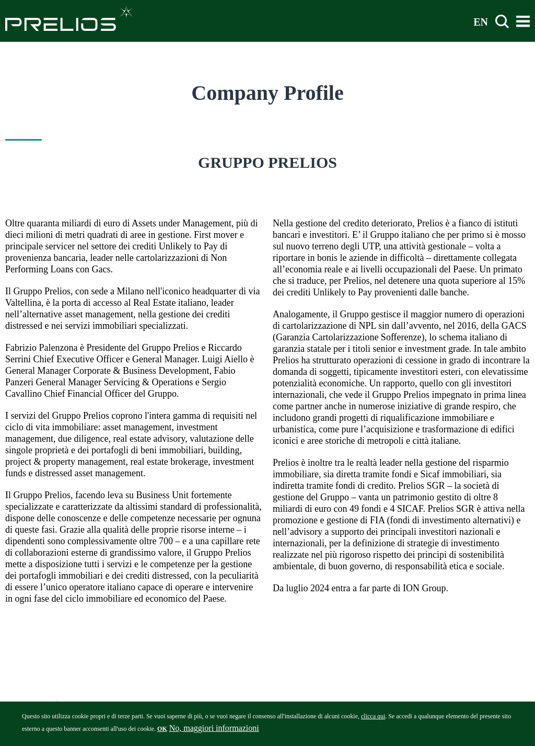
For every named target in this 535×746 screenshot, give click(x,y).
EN (480, 21)
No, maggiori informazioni (214, 730)
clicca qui (373, 718)
